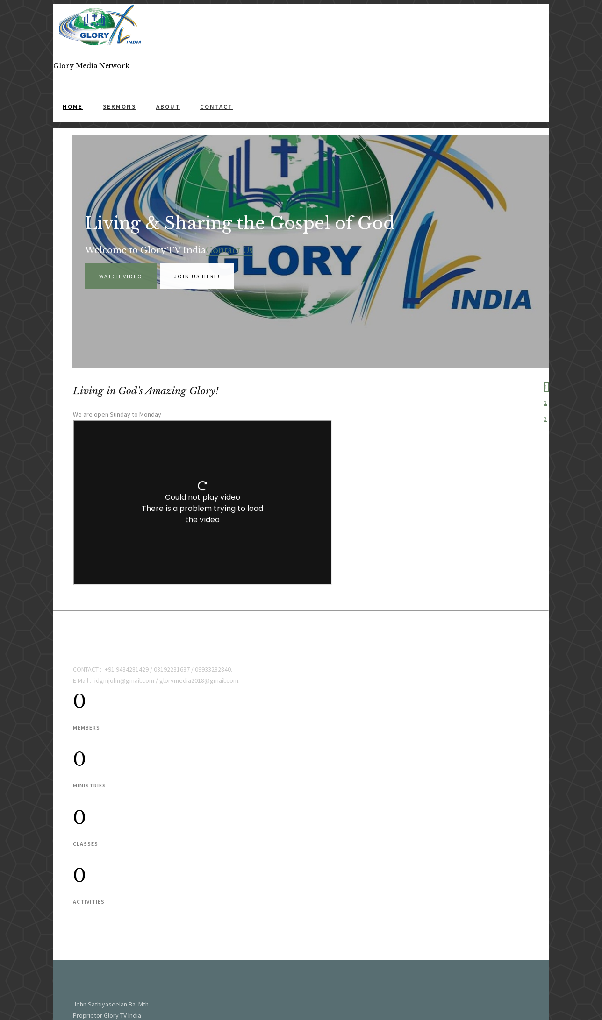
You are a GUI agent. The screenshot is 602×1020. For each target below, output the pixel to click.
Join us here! (197, 277)
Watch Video (121, 277)
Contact (216, 107)
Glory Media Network (127, 962)
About (168, 107)
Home (73, 107)
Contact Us (229, 251)
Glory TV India (111, 900)
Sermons (119, 107)
